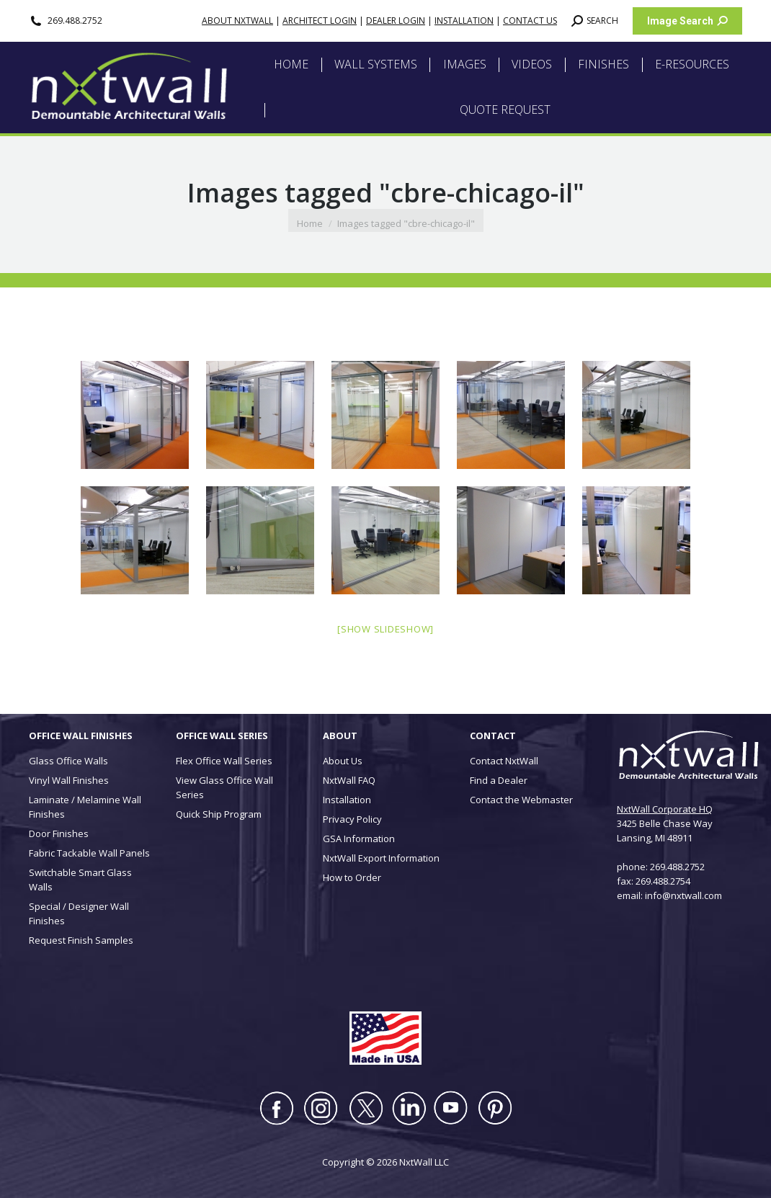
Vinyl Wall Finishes (69, 780)
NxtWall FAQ (349, 780)
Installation (347, 799)
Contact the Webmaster (521, 799)
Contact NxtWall (504, 760)
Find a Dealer (498, 780)
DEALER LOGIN (395, 20)
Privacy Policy (352, 819)
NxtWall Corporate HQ (665, 809)
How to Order (352, 877)
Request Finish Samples (81, 940)
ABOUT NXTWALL (237, 20)
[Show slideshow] (385, 628)
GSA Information (359, 838)
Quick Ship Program (219, 814)
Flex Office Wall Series (224, 760)
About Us (342, 760)
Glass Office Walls (68, 760)
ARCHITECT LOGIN (319, 20)
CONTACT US (530, 20)
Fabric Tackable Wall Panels (89, 852)
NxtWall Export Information (381, 857)
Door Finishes (59, 833)
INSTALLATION (464, 20)
